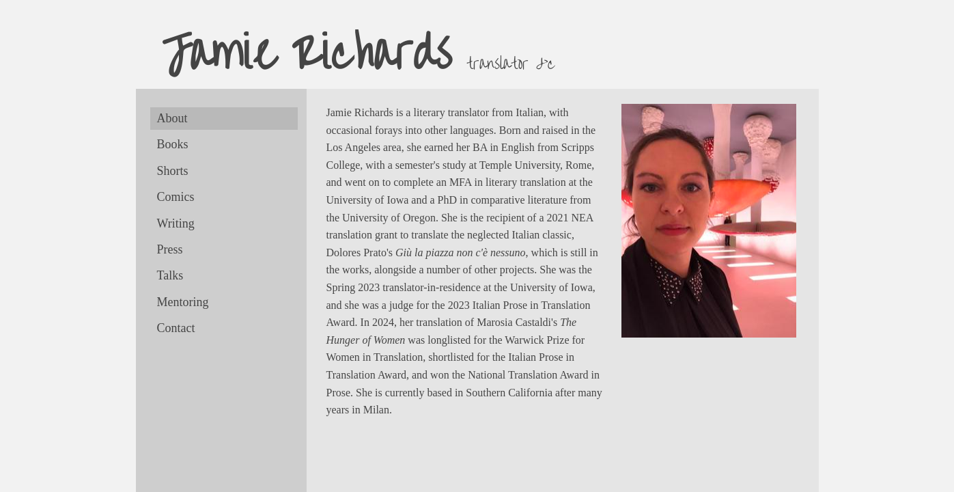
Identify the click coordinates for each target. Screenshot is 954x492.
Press (170, 249)
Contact (176, 328)
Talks (170, 275)
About (172, 118)
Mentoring (183, 302)
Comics (176, 197)
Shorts (172, 171)
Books (172, 144)
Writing (176, 223)
